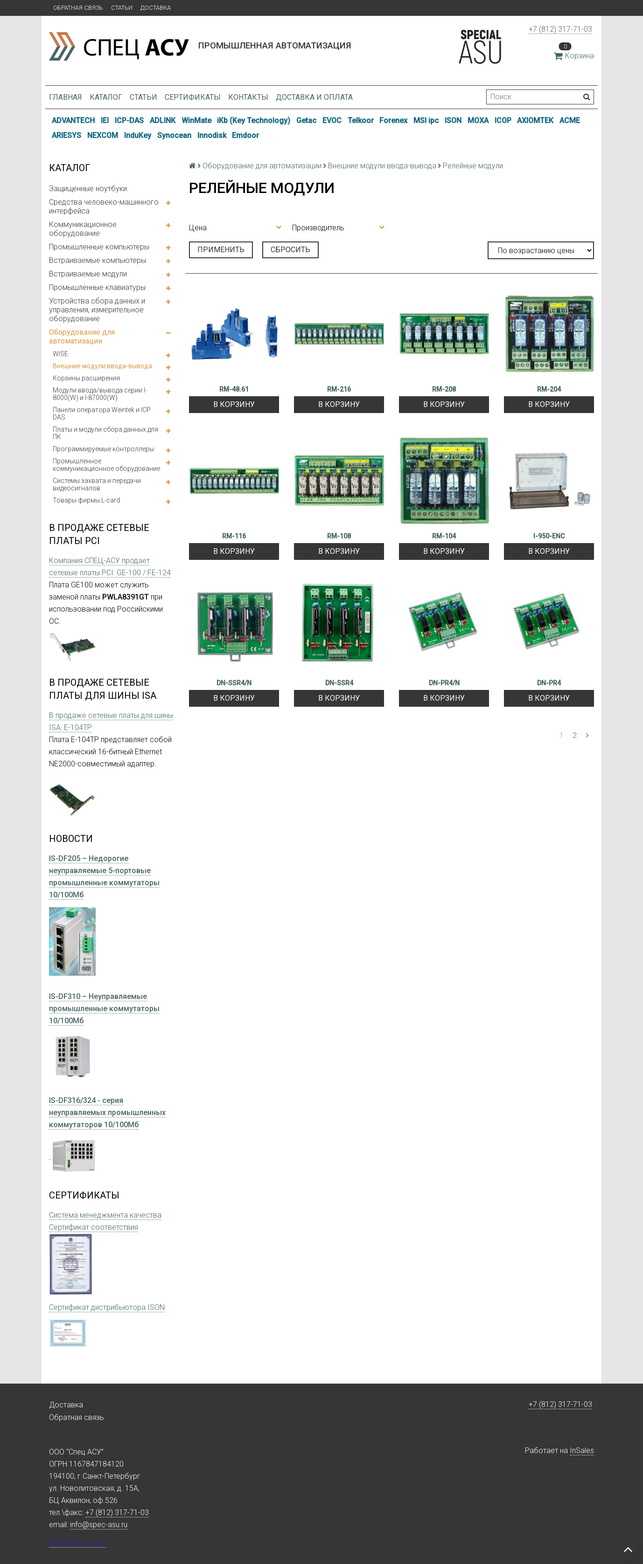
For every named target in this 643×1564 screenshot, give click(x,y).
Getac (306, 120)
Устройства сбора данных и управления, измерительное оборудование (97, 309)
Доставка (155, 7)
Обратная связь (78, 7)
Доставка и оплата (314, 97)
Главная (65, 97)
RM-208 (444, 389)
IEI (105, 120)
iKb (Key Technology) (253, 120)
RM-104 (444, 536)
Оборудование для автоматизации (82, 336)
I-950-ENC (549, 536)
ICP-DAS (129, 120)
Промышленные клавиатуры (97, 287)
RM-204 (549, 389)
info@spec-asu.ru (98, 1524)
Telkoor (361, 120)
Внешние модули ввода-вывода (102, 366)
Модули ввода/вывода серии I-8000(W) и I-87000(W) (100, 393)
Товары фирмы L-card (86, 500)
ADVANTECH (73, 120)
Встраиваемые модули (88, 273)
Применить (221, 249)
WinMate (196, 120)
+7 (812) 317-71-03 (560, 29)
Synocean (174, 135)
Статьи (122, 7)
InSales (582, 1450)
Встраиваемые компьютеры (97, 260)
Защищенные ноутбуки (88, 188)
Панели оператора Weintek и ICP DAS (102, 413)
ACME (569, 120)
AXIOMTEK (535, 120)
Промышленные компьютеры (99, 246)
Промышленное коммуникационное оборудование (106, 464)
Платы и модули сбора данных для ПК (105, 433)
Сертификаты (193, 97)
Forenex (393, 120)
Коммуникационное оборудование (83, 229)
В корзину (234, 404)
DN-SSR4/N (234, 683)
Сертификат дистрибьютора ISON (107, 1307)
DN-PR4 (549, 683)
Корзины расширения (86, 378)
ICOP (503, 120)
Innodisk (211, 135)
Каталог (106, 97)
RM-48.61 (234, 389)
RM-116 (234, 536)
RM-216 (339, 389)
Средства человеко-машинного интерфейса (104, 206)
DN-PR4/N (444, 683)
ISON (453, 120)
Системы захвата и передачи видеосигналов (97, 484)
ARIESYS (66, 135)
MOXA (478, 120)
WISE (60, 354)
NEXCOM (102, 135)
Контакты (248, 97)
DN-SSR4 (339, 683)
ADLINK (162, 120)
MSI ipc (426, 120)
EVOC (332, 120)
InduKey (137, 135)
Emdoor (245, 135)
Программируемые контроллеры (103, 449)
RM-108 (339, 536)
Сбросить (290, 249)
